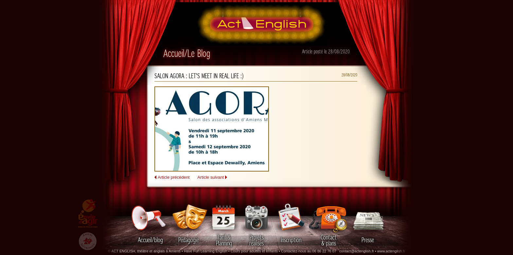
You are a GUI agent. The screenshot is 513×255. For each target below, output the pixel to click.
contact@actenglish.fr (356, 251)
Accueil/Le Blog (186, 54)
